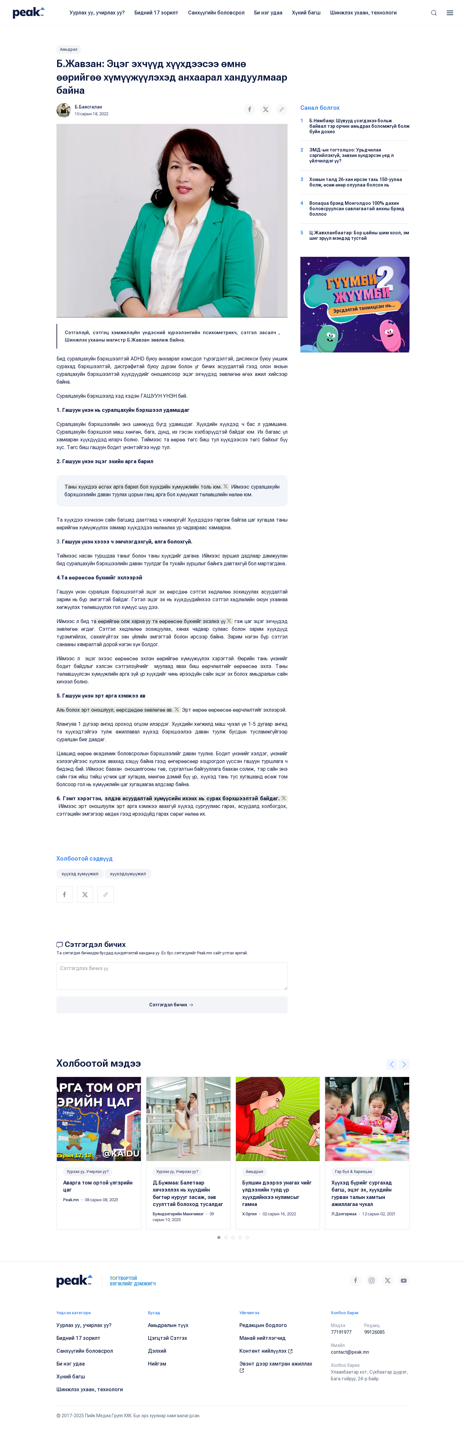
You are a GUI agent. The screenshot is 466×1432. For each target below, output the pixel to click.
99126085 (374, 1332)
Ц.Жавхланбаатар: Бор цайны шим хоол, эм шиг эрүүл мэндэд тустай (359, 235)
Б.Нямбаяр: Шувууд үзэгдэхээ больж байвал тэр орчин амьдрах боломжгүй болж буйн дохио (359, 126)
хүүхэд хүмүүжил (80, 873)
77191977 (341, 1332)
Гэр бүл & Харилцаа (353, 1171)
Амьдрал (68, 49)
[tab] (218, 1237)
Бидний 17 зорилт (156, 13)
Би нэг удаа (268, 13)
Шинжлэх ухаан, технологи (363, 13)
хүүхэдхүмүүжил (128, 873)
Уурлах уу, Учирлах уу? (88, 1171)
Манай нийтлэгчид (262, 1338)
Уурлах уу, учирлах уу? (97, 13)
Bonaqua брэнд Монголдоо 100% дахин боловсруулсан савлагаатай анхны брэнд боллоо (356, 209)
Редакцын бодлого (263, 1325)
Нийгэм (157, 1364)
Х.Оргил (250, 1214)
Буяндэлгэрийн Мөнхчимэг (179, 1214)
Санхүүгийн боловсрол (216, 13)
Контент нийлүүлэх (266, 1351)
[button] (434, 13)
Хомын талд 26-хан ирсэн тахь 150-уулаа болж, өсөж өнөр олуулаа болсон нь (355, 182)
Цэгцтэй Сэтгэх (167, 1338)
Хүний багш (306, 13)
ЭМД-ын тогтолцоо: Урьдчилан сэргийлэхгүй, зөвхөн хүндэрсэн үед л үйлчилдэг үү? (351, 155)
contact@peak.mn (350, 1352)
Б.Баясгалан (88, 106)
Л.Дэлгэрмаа (345, 1214)
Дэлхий (157, 1351)
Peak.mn (71, 1199)
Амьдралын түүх (168, 1325)
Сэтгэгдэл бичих (171, 1005)
